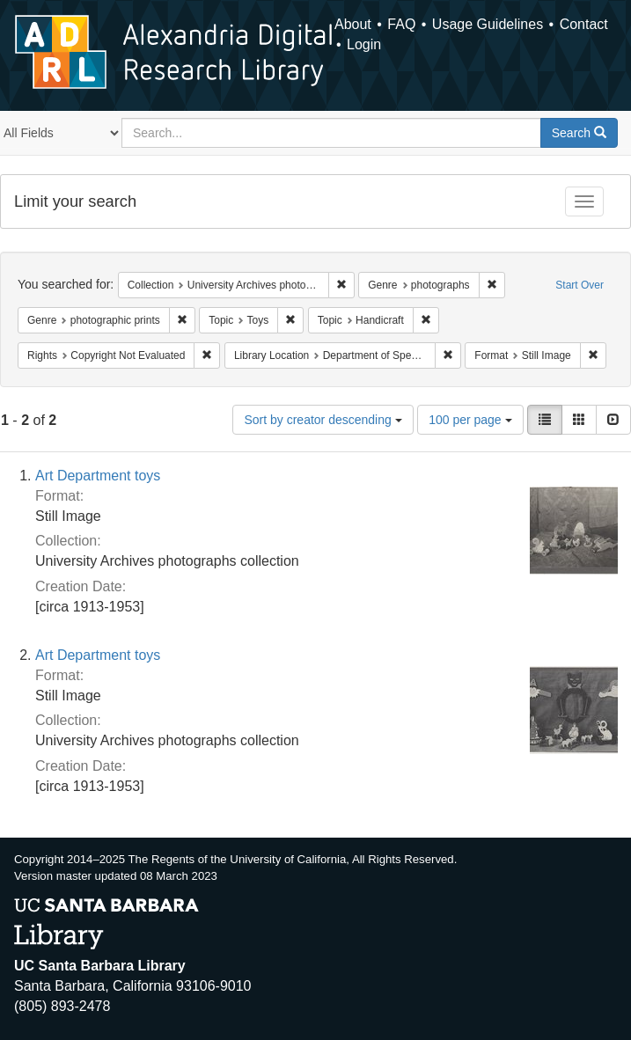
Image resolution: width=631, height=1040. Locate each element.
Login (364, 44)
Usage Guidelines (487, 24)
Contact (584, 24)
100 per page (470, 420)
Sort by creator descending (322, 420)
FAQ (401, 24)
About (352, 24)
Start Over (579, 285)
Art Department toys (97, 475)
